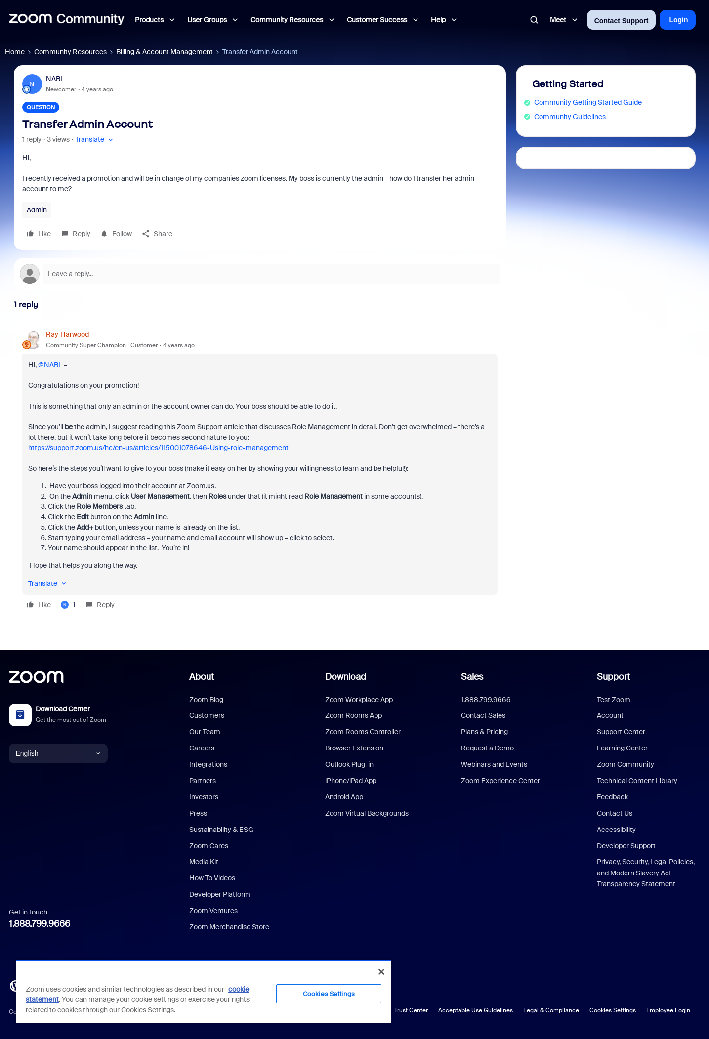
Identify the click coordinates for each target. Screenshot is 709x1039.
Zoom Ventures (213, 910)
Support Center (621, 731)
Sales (472, 677)
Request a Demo (487, 748)
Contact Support (621, 21)
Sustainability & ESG (221, 829)
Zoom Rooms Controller (363, 731)
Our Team (204, 731)
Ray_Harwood (67, 334)
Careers (201, 748)
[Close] (381, 972)
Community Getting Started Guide (588, 102)
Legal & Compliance (551, 1010)
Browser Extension (354, 748)
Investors (203, 796)
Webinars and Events (494, 764)
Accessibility (616, 829)
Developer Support (626, 845)
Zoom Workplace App (359, 699)
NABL (55, 78)
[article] (260, 471)
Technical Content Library (637, 780)
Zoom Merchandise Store (229, 926)
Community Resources (70, 51)
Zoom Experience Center (500, 780)
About (201, 677)
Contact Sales (483, 715)
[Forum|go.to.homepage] (67, 20)
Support (613, 677)
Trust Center (411, 1010)
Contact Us (614, 813)
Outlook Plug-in (349, 764)
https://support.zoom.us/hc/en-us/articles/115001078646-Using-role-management (158, 447)
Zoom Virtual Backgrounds (367, 813)
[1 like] (68, 605)
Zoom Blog (206, 699)
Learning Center (622, 748)
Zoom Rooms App (353, 715)
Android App (344, 796)
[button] (95, 139)
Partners (202, 780)
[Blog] (15, 985)
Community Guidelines (570, 116)
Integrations (208, 764)
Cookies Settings (612, 1010)
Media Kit (203, 861)
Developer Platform (219, 894)
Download (345, 677)
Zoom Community (625, 764)
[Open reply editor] (260, 274)
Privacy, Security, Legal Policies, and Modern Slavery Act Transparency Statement (646, 872)
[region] (203, 991)
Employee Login (668, 1010)
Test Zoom (613, 699)
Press (198, 813)
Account (610, 715)
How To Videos (212, 877)
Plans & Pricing (484, 731)
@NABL (50, 364)
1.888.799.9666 (39, 924)
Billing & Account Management (164, 51)
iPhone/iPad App (350, 780)
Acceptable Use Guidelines (475, 1010)
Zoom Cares (208, 845)
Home (15, 51)
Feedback (612, 796)
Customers (206, 715)
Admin (37, 210)
